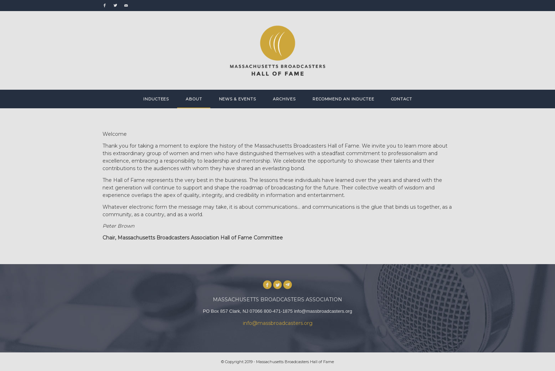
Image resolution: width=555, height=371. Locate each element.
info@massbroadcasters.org (277, 323)
